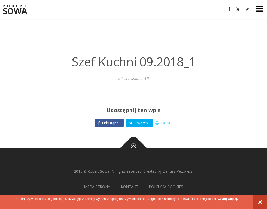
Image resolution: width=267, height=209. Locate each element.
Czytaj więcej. (227, 199)
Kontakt (129, 186)
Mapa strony (97, 186)
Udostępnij (109, 122)
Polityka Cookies (166, 186)
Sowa (18, 9)
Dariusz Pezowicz (177, 171)
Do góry (133, 148)
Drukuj (163, 122)
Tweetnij (139, 122)
